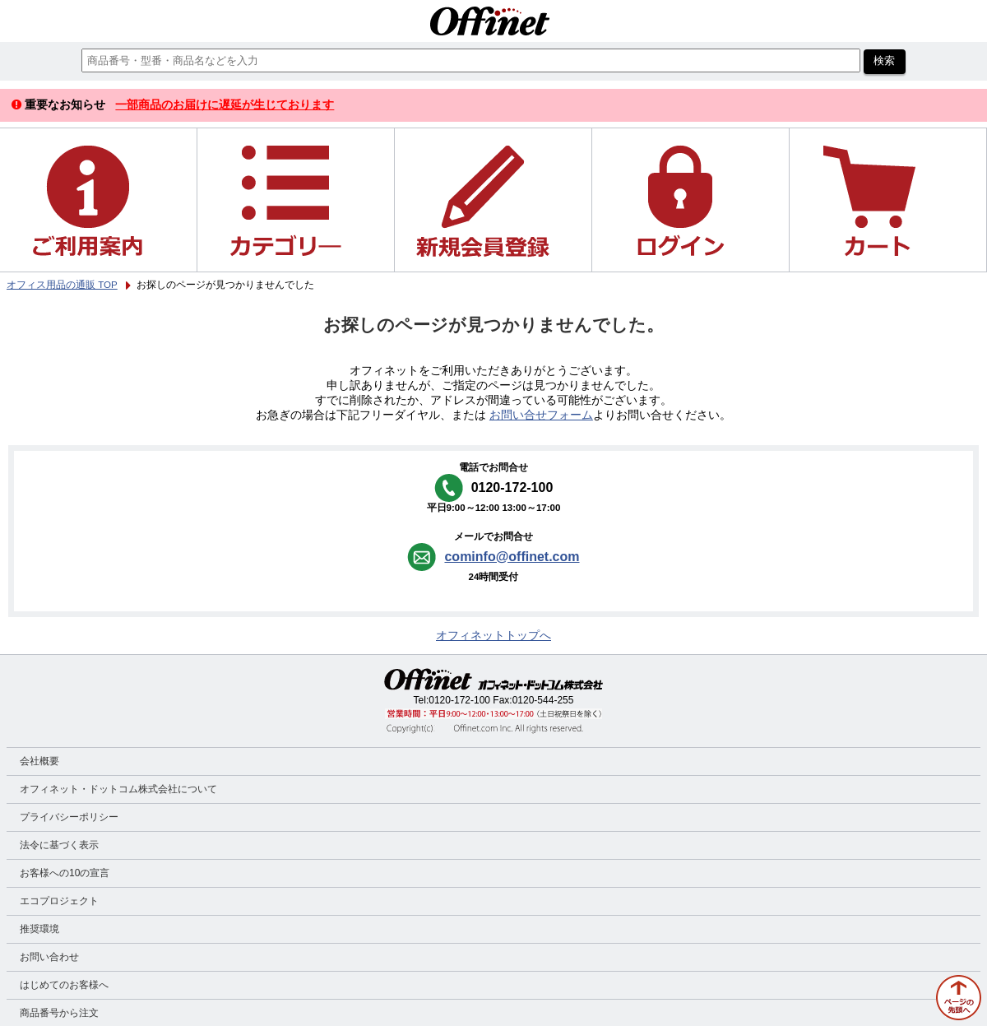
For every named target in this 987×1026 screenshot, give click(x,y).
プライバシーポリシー (69, 817)
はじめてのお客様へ (64, 985)
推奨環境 (39, 929)
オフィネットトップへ (493, 635)
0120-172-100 (459, 700)
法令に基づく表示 (59, 845)
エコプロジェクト (59, 901)
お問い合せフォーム (541, 415)
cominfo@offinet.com (511, 557)
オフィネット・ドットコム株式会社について (118, 789)
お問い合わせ (49, 957)
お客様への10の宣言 (64, 873)
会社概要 (39, 761)
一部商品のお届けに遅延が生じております (224, 104)
